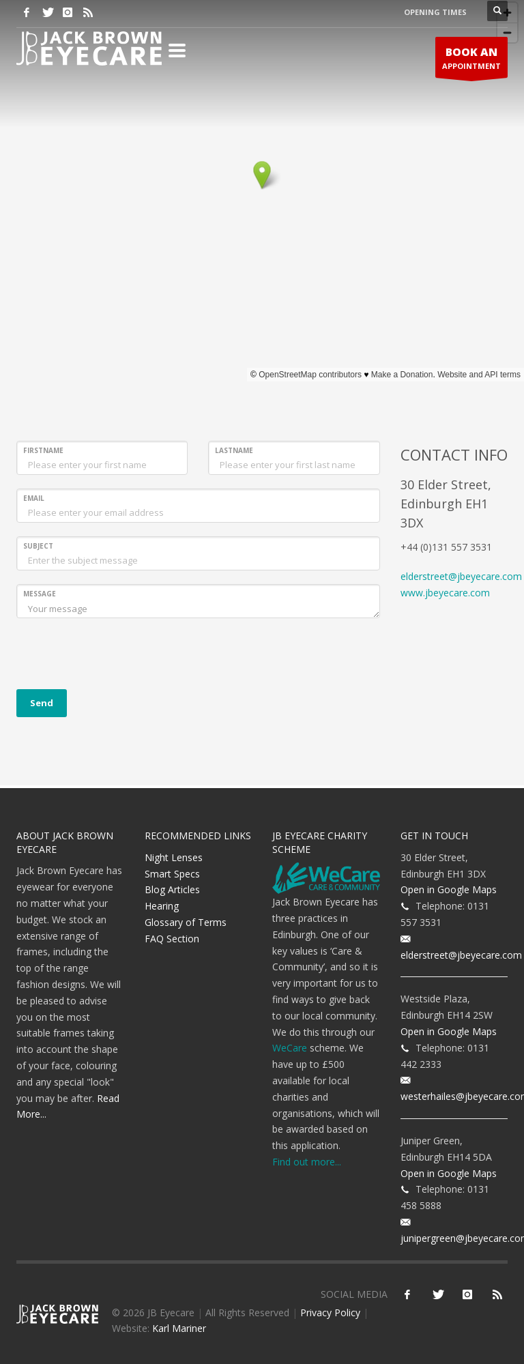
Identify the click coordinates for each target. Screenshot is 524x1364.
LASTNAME (234, 450)
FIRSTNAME (43, 450)
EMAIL (33, 498)
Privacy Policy (330, 1312)
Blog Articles (172, 889)
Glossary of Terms (186, 922)
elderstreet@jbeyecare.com (461, 576)
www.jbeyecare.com (445, 592)
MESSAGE (39, 593)
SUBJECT (38, 546)
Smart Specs (172, 873)
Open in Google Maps (449, 889)
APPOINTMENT (471, 61)
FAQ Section (172, 938)
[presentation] (120, 658)
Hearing (162, 905)
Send (41, 703)
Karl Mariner (179, 1328)
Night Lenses (174, 857)
